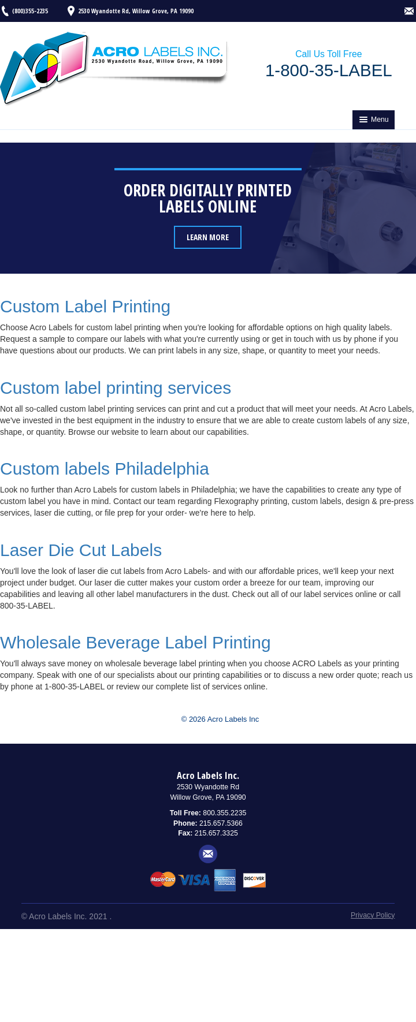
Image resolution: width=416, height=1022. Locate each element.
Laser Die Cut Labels (81, 550)
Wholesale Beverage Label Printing (135, 642)
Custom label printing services (115, 387)
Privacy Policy (373, 915)
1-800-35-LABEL (328, 70)
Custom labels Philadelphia (104, 468)
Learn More (208, 237)
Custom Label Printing (85, 306)
